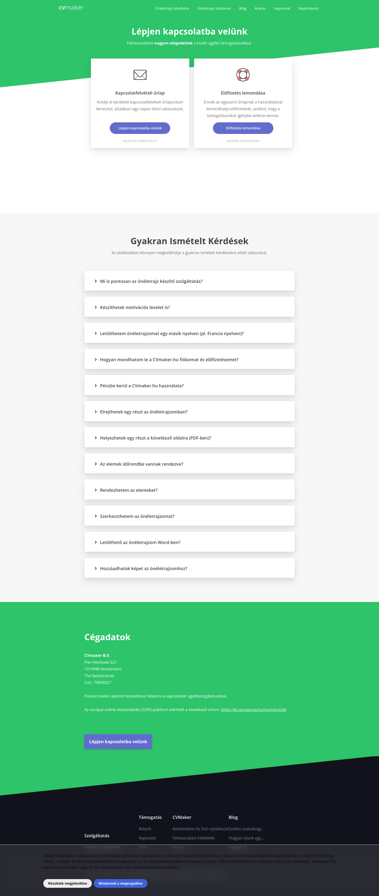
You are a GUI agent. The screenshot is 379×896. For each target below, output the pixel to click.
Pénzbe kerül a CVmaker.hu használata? (139, 386)
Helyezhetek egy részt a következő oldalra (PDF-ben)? (152, 438)
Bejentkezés (309, 8)
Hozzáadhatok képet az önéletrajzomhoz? (140, 568)
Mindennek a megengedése (121, 883)
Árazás (260, 8)
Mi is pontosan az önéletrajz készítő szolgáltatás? (148, 281)
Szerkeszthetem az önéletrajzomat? (134, 516)
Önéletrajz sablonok (214, 8)
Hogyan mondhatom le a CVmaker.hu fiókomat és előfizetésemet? (166, 359)
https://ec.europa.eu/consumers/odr (253, 709)
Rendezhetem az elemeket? (126, 490)
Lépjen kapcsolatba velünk (118, 741)
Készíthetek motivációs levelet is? (132, 307)
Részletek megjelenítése (67, 883)
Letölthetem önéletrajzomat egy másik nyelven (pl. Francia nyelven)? (169, 333)
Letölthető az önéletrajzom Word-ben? (137, 542)
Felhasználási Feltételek (194, 838)
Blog (243, 8)
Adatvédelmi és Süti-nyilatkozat (201, 828)
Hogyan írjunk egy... (246, 838)
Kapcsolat (282, 8)
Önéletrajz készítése (172, 8)
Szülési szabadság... (246, 828)
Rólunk (145, 828)
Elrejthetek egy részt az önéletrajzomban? (141, 412)
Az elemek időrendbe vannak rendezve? (138, 464)
